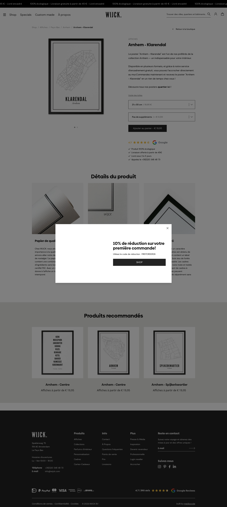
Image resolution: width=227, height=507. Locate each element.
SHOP (139, 262)
